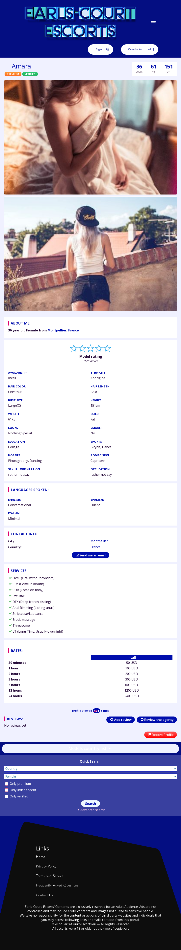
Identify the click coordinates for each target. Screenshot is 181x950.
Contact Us (44, 895)
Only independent (20, 790)
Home (40, 857)
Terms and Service (50, 876)
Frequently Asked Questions (57, 885)
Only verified (16, 796)
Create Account (139, 49)
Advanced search (90, 810)
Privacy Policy (46, 866)
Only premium (18, 783)
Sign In (100, 49)
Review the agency (157, 719)
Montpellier (57, 330)
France (73, 330)
